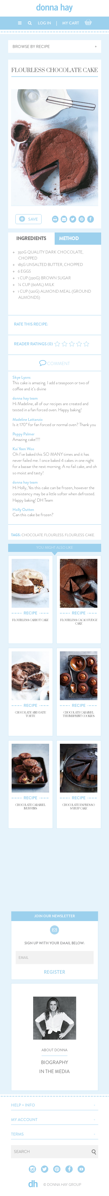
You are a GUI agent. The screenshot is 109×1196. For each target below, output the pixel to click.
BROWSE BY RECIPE (31, 46)
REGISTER (54, 972)
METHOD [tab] (69, 238)
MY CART (70, 23)
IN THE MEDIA (54, 1071)
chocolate (32, 535)
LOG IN (44, 23)
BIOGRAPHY (54, 1062)
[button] (54, 1104)
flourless (54, 535)
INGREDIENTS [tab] (31, 238)
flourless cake (79, 535)
